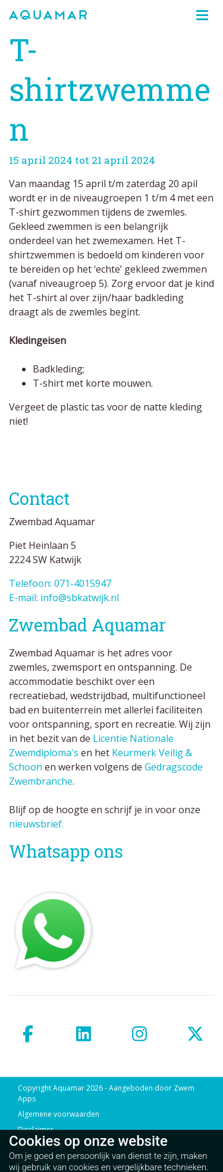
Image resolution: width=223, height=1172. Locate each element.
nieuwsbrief (35, 823)
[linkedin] (84, 1034)
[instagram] (140, 1034)
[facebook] (28, 1034)
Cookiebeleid (40, 1160)
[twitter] (195, 1034)
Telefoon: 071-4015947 (60, 583)
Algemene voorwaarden (58, 1114)
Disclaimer (36, 1129)
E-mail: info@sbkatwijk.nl (64, 597)
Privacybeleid (40, 1145)
